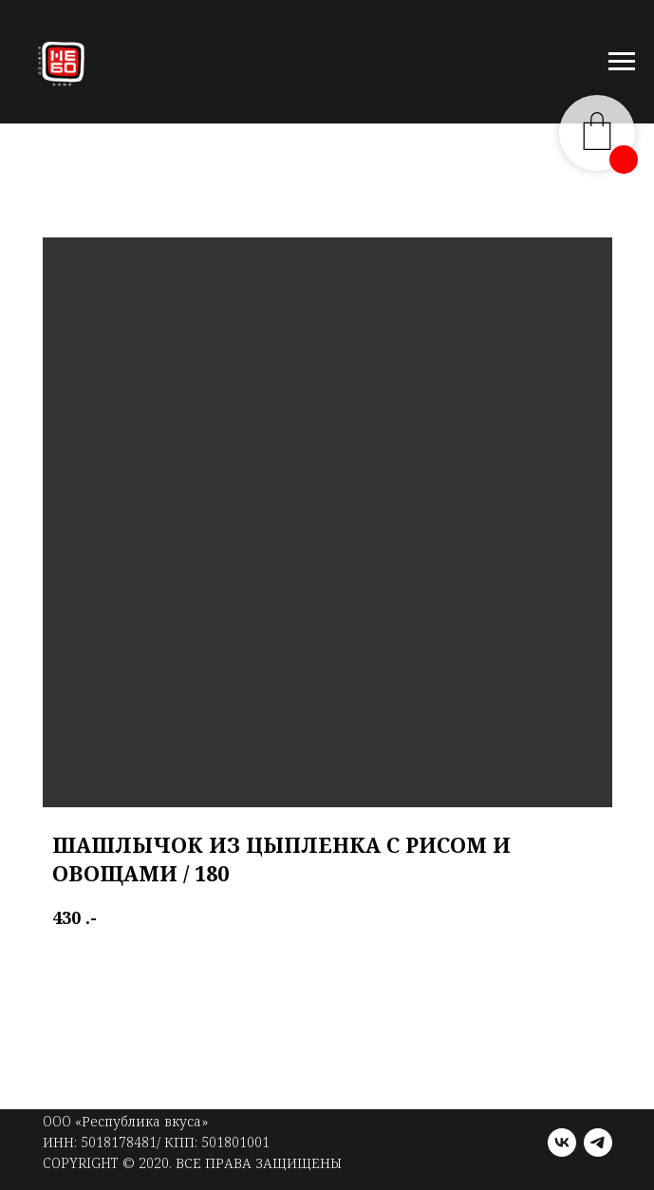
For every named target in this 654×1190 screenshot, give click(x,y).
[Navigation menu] (621, 61)
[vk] (562, 1142)
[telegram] (598, 1142)
